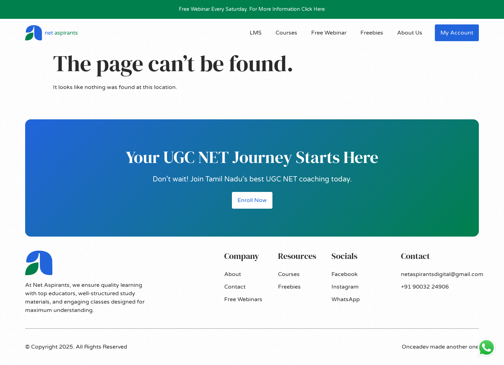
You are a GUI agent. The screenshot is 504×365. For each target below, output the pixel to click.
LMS (256, 32)
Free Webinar (328, 32)
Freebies (371, 32)
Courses (286, 32)
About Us (409, 32)
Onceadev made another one (440, 346)
